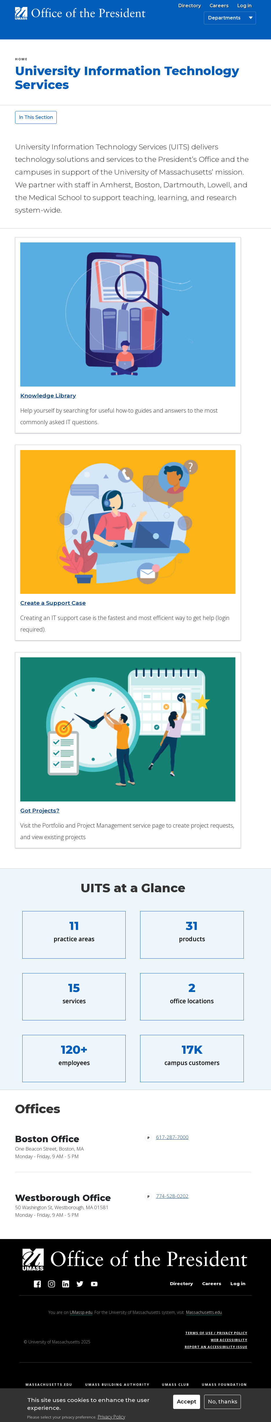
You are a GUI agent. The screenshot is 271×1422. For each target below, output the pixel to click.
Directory (189, 5)
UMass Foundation (224, 1384)
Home (21, 60)
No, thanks (222, 1404)
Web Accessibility (229, 1340)
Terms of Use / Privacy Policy (218, 1333)
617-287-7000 (172, 1137)
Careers (219, 5)
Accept (186, 1404)
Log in (244, 5)
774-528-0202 (172, 1196)
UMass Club (175, 1384)
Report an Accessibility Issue (218, 1347)
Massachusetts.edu (204, 1312)
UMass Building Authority (117, 1384)
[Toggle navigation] (249, 32)
